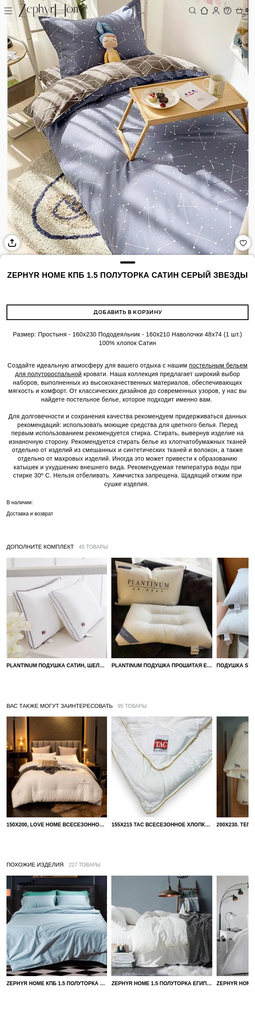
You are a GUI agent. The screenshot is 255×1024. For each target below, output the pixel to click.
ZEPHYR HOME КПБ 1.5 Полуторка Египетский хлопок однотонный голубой (56, 983)
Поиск (192, 10)
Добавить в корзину (127, 312)
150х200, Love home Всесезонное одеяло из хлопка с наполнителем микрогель (56, 825)
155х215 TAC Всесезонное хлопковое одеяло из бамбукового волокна (161, 825)
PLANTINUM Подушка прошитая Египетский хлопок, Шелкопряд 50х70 (161, 666)
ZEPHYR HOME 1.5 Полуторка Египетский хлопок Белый (161, 983)
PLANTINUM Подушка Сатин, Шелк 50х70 (56, 666)
